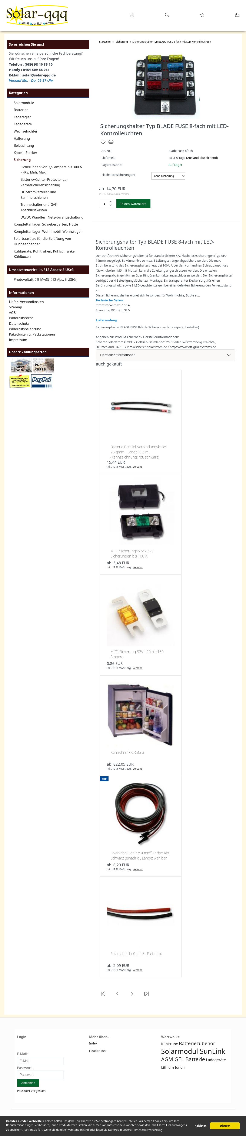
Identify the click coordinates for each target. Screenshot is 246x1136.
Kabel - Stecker (25, 152)
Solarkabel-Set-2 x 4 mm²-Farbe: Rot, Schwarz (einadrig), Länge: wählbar (140, 855)
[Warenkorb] (238, 16)
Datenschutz (19, 323)
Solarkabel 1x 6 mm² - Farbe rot (136, 953)
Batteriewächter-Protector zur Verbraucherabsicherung (44, 182)
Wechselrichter (25, 131)
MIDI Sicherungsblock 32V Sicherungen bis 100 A (131, 553)
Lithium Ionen (172, 1067)
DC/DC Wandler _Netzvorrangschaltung (51, 217)
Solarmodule (24, 102)
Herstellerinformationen (117, 355)
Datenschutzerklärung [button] (148, 1130)
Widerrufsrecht (21, 318)
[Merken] (103, 144)
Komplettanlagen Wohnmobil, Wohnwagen (48, 231)
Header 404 (97, 1051)
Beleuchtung (24, 145)
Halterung (22, 138)
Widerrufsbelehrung (25, 329)
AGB (12, 312)
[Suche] (167, 16)
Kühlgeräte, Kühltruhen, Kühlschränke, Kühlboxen (45, 254)
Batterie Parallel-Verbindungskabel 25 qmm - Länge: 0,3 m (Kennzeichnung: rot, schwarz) (138, 452)
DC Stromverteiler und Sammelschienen (38, 195)
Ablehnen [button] (200, 1125)
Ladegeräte (23, 124)
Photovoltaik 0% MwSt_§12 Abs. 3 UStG (45, 279)
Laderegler (22, 117)
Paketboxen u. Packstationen (32, 334)
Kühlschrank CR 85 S (127, 752)
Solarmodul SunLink (193, 1051)
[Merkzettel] (202, 16)
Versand (125, 193)
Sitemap (15, 307)
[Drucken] (111, 144)
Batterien (21, 109)
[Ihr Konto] (131, 16)
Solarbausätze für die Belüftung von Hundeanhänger (42, 241)
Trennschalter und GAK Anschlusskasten (38, 207)
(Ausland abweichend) (202, 158)
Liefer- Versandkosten (26, 301)
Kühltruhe (169, 1043)
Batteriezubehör (197, 1043)
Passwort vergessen (31, 1091)
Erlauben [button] (225, 1125)
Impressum (18, 339)
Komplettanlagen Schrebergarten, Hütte (46, 224)
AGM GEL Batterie (183, 1059)
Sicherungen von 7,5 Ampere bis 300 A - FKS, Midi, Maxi (51, 170)
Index (93, 1043)
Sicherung (22, 159)
